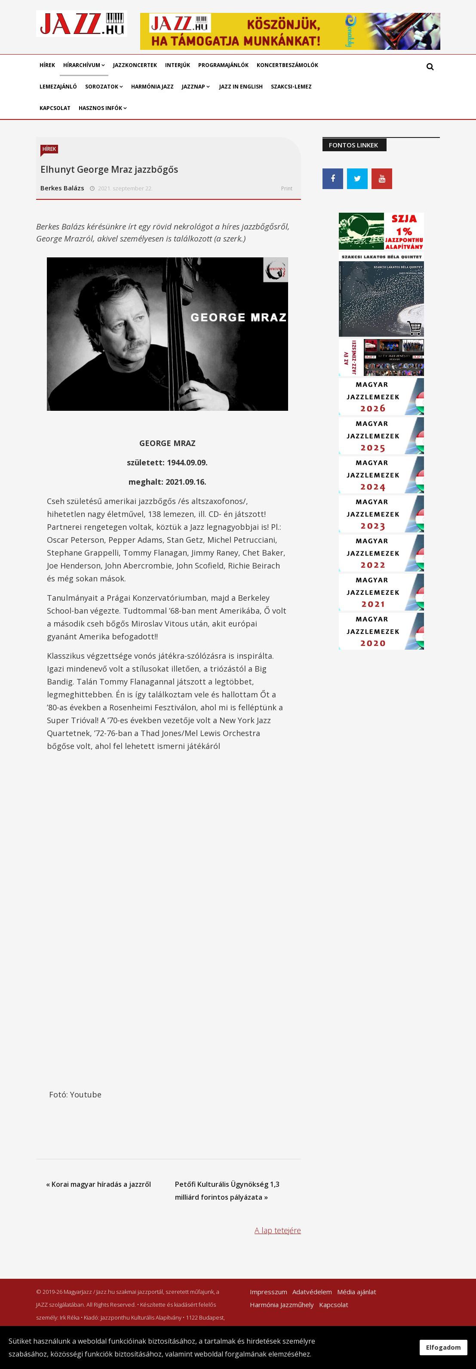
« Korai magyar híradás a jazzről (98, 1184)
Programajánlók (223, 65)
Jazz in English (241, 86)
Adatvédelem (312, 1291)
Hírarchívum (82, 65)
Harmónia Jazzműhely (282, 1304)
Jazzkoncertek (135, 65)
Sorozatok (101, 86)
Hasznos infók (100, 108)
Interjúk (177, 65)
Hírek (47, 65)
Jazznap (193, 86)
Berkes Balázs (62, 187)
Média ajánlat (356, 1291)
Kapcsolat (55, 108)
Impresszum (268, 1291)
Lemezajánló (58, 86)
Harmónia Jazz (152, 86)
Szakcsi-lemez (291, 86)
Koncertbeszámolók (287, 65)
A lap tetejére (278, 1230)
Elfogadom (443, 1347)
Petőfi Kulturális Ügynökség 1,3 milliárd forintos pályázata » (227, 1191)
